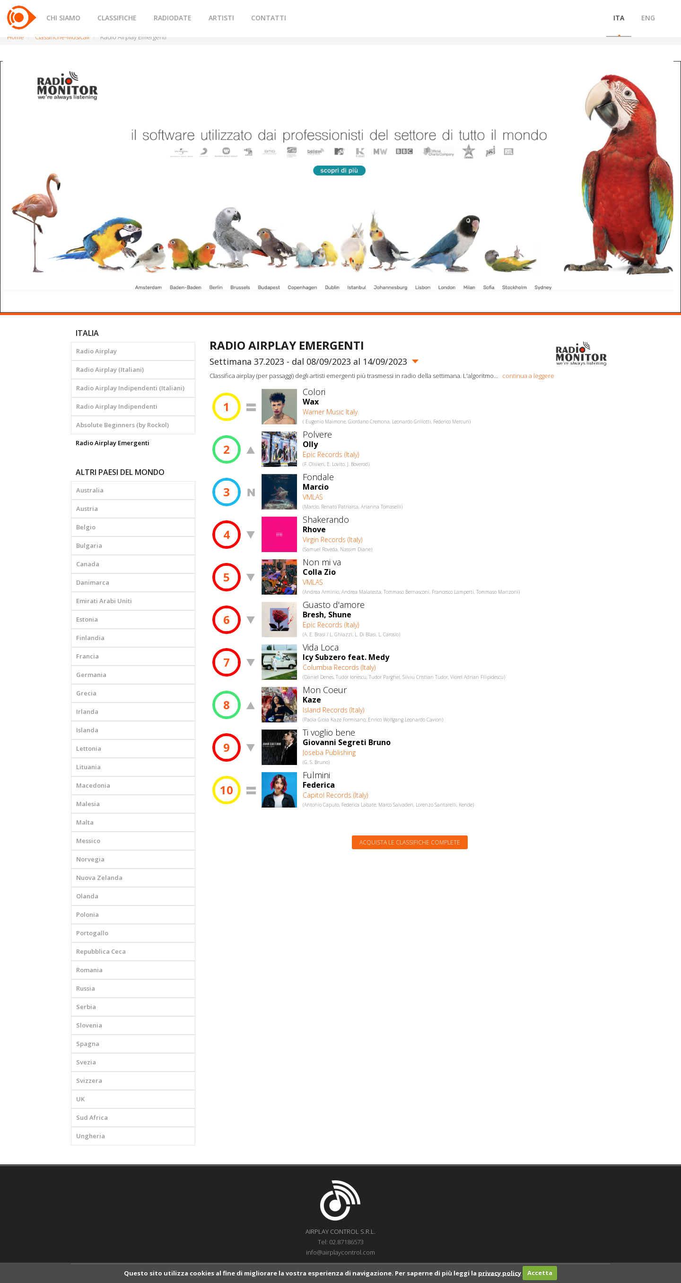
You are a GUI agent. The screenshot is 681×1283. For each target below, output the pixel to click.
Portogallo (92, 933)
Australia (90, 490)
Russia (85, 988)
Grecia (86, 693)
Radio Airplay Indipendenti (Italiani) (130, 388)
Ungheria (90, 1136)
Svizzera (89, 1080)
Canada (87, 564)
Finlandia (90, 637)
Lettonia (88, 748)
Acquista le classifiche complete (409, 842)
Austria (87, 508)
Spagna (87, 1043)
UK (80, 1099)
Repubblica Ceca (101, 951)
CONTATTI (268, 17)
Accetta (539, 1272)
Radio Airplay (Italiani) (110, 369)
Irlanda (87, 711)
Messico (88, 840)
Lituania (88, 767)
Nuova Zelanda (99, 877)
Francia (87, 656)
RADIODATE (173, 17)
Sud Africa (92, 1117)
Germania (91, 674)
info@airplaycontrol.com (340, 1252)
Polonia (87, 914)
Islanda (87, 730)
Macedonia (93, 785)
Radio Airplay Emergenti (112, 443)
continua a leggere (528, 375)
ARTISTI (221, 17)
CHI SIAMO (63, 17)
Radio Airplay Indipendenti (116, 406)
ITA (618, 17)
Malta (85, 822)
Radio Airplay (96, 351)
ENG (648, 17)
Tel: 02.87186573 (341, 1242)
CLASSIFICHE (117, 17)
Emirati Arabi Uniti (104, 601)
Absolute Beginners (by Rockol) (122, 425)
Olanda (87, 896)
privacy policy (499, 1272)
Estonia (87, 619)
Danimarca (92, 582)
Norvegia (90, 859)
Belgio (86, 527)
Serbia (86, 1006)
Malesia (88, 804)
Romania (89, 970)
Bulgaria (89, 545)
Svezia (86, 1062)
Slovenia (89, 1025)
